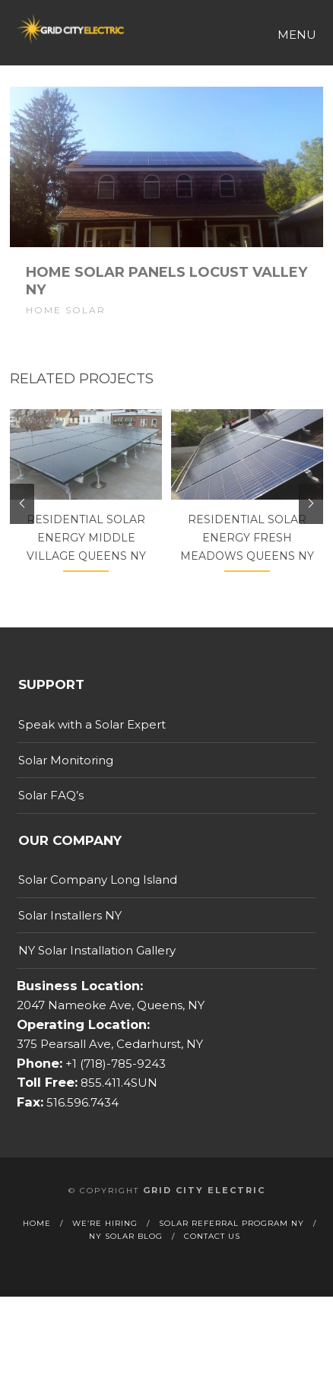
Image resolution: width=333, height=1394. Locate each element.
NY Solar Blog (126, 1259)
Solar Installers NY (70, 938)
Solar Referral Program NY (231, 1246)
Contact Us (212, 1259)
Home (37, 1246)
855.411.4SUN (117, 1105)
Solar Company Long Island (97, 902)
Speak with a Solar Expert (92, 747)
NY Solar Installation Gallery (97, 973)
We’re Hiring (105, 1246)
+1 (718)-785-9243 (114, 1086)
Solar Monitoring (65, 783)
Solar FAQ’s (51, 818)
